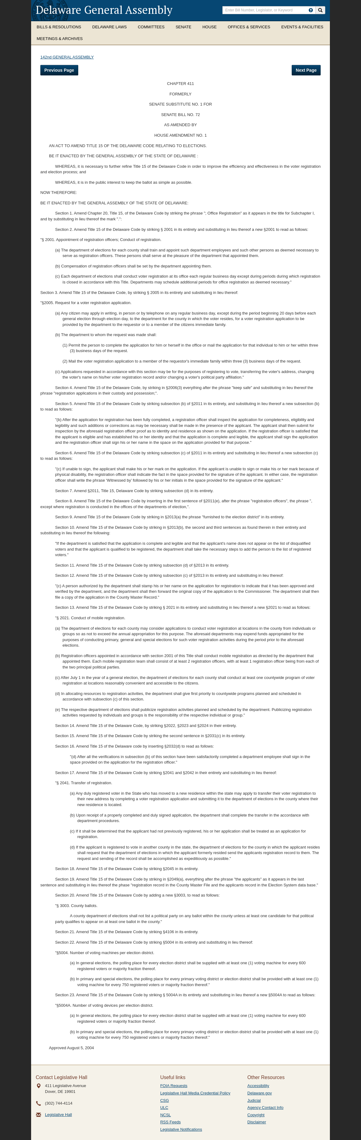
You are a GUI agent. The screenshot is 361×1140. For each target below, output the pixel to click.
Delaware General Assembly (104, 9)
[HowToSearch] (311, 10)
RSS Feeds (170, 1122)
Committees (151, 27)
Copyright (256, 1115)
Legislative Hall (58, 1114)
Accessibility (258, 1085)
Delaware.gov (259, 1093)
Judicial (254, 1100)
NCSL (165, 1115)
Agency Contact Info (265, 1107)
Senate (183, 27)
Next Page (306, 70)
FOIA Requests (173, 1085)
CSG (164, 1100)
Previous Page (59, 70)
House (209, 27)
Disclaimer (256, 1122)
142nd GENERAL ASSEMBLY (67, 57)
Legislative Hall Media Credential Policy (195, 1093)
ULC (164, 1107)
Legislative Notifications (181, 1129)
